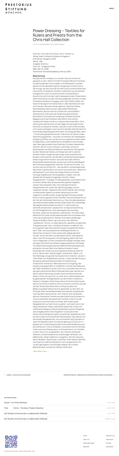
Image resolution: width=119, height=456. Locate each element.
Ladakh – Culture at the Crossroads (18, 375)
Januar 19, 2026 (111, 408)
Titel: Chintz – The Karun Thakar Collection (24, 408)
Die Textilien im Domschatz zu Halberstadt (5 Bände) (25, 413)
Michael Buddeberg (44, 44)
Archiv (52, 44)
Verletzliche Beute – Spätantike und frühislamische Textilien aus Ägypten (88, 375)
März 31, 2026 (111, 402)
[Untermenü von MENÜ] (114, 8)
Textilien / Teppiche (59, 44)
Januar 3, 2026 (111, 413)
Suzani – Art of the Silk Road (15, 403)
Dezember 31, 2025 (110, 419)
